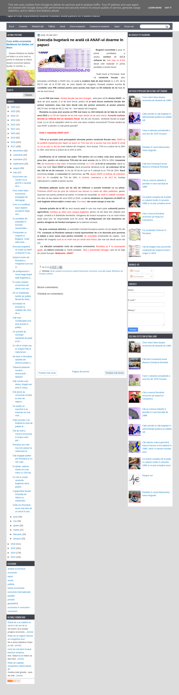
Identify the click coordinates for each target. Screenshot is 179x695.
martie (16, 530)
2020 (13, 133)
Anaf (52, 271)
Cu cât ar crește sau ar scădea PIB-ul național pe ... (22, 348)
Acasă (11, 26)
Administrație (38, 26)
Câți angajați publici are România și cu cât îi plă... (22, 458)
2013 (13, 557)
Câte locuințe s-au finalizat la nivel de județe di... (23, 423)
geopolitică (13, 603)
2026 (13, 107)
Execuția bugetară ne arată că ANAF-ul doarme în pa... (23, 249)
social (10, 580)
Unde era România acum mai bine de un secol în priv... (22, 508)
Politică (51, 26)
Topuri (117, 26)
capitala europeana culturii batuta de (19, 666)
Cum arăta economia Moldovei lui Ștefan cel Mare (19, 44)
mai (15, 521)
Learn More (155, 7)
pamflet (11, 596)
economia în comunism (19, 607)
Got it (168, 7)
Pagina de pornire (80, 371)
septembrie (18, 163)
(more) (30, 632)
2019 (13, 137)
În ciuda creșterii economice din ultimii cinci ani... (22, 285)
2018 (13, 142)
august (16, 168)
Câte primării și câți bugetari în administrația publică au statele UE (157, 117)
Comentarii (137, 276)
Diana (10, 622)
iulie (15, 172)
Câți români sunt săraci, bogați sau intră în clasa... (22, 384)
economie (93, 271)
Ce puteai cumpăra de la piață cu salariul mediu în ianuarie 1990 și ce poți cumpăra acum (156, 200)
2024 (13, 116)
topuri (10, 576)
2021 (13, 129)
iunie (15, 516)
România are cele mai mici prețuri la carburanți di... (22, 447)
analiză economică (63, 271)
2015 (13, 548)
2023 (13, 120)
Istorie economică (77, 26)
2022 (13, 124)
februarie (17, 534)
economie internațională (19, 592)
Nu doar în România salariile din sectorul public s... (22, 359)
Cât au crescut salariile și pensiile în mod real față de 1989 (155, 183)
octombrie (18, 159)
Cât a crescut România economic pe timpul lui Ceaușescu (153, 216)
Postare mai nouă (47, 373)
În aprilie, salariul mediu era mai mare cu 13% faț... (22, 469)
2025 (13, 111)
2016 (13, 544)
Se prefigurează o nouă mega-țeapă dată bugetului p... (22, 274)
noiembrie (18, 155)
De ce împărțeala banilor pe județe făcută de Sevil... (22, 296)
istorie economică (16, 588)
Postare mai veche (115, 373)
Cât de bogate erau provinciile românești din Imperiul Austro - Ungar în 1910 (156, 249)
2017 (13, 146)
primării (11, 599)
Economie (23, 26)
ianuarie (17, 538)
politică (49, 273)
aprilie (16, 525)
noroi (10, 649)
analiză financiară (80, 271)
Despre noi (129, 26)
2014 (13, 552)
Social (62, 26)
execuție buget (104, 271)
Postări (135, 271)
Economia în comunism (99, 26)
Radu (10, 636)
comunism (12, 611)
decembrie (18, 150)
